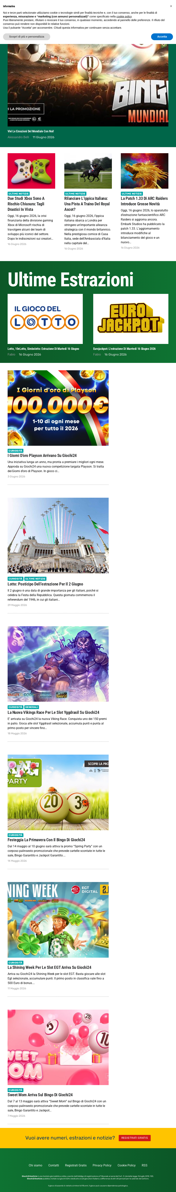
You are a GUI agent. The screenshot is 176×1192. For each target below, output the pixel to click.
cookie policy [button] (123, 16)
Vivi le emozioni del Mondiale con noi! (31, 131)
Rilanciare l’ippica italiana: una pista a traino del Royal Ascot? (87, 204)
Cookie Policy (127, 1165)
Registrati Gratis (76, 1165)
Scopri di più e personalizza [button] (26, 36)
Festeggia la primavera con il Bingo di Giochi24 (46, 839)
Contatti (53, 1165)
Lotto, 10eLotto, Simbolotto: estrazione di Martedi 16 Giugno (129, 348)
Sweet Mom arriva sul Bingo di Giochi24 (40, 1094)
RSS (144, 1165)
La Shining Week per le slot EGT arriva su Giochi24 (49, 967)
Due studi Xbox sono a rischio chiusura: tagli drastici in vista (26, 204)
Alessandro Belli (18, 137)
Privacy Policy (102, 1165)
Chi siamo (35, 1165)
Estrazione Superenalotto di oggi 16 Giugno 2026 (37, 348)
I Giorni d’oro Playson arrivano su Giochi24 (42, 455)
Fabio (11, 354)
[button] (171, 6)
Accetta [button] (162, 36)
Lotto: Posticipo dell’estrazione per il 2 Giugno (45, 583)
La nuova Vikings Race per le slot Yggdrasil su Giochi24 (53, 712)
